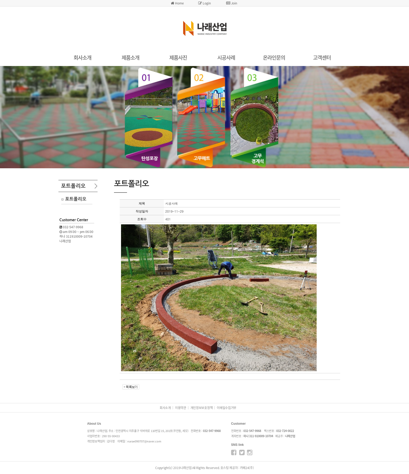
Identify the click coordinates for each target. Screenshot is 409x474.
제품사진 (178, 57)
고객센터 (322, 57)
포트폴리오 (75, 199)
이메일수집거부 (226, 407)
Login (204, 3)
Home (177, 3)
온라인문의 (274, 57)
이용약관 (180, 407)
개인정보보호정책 (201, 407)
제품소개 (130, 57)
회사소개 (82, 57)
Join (231, 3)
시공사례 (226, 57)
